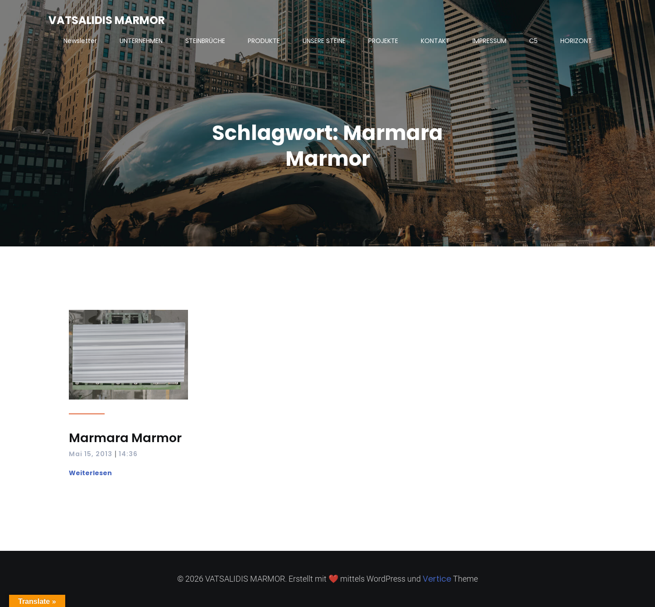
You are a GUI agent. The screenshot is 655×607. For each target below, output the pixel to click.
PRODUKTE (264, 40)
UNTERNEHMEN (141, 40)
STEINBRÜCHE (205, 40)
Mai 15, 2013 (90, 453)
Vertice (437, 578)
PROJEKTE (383, 40)
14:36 (128, 453)
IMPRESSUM (489, 40)
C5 (533, 40)
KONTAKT (435, 40)
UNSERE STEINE (324, 40)
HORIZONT (576, 40)
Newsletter (80, 40)
